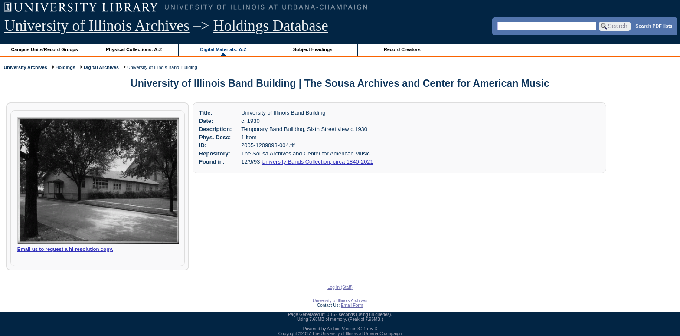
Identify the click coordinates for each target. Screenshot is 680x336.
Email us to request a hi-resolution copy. (65, 249)
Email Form (352, 305)
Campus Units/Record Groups (44, 49)
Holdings (65, 67)
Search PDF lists (653, 25)
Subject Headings (313, 49)
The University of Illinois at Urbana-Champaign (357, 333)
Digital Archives (101, 67)
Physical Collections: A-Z (134, 49)
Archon (334, 328)
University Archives (25, 67)
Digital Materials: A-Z (223, 49)
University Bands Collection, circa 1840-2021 (317, 161)
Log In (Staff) (340, 287)
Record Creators (402, 49)
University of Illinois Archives (97, 25)
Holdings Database (270, 25)
